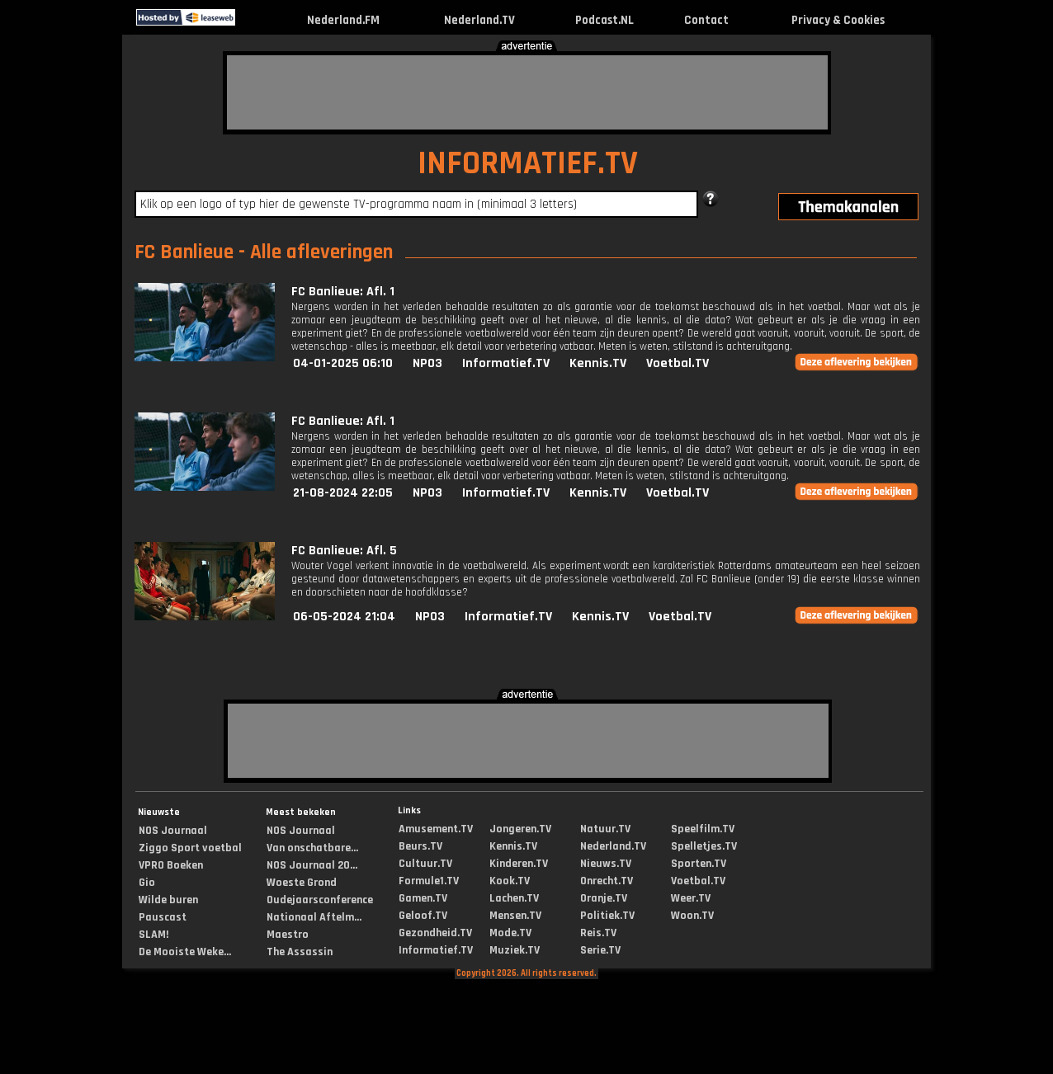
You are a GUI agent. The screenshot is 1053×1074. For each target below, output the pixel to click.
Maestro (288, 934)
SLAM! (153, 934)
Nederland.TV (479, 20)
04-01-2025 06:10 (343, 363)
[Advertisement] (527, 92)
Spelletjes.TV (704, 846)
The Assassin (300, 951)
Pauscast (163, 917)
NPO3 (427, 363)
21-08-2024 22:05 (343, 493)
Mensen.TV (515, 915)
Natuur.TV (605, 829)
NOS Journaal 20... (312, 865)
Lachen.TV (514, 898)
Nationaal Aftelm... (314, 917)
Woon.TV (692, 915)
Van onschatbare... (312, 848)
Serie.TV (600, 950)
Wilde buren (168, 900)
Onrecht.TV (606, 881)
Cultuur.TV (425, 863)
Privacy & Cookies (838, 20)
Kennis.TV (597, 363)
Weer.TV (691, 898)
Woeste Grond (302, 882)
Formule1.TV (429, 881)
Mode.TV (510, 933)
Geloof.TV (423, 915)
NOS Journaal (173, 830)
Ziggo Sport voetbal (190, 848)
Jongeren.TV (520, 829)
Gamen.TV (423, 898)
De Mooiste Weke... (185, 951)
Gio (147, 882)
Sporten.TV (698, 863)
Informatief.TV (506, 363)
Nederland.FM (343, 20)
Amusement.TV (436, 829)
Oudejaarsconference (320, 900)
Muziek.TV (514, 950)
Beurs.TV (420, 846)
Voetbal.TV (677, 363)
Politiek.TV (607, 915)
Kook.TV (509, 881)
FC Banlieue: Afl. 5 (344, 550)
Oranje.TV (603, 898)
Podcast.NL (604, 20)
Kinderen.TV (518, 863)
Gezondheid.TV (435, 933)
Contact (706, 20)
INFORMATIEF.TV (528, 164)
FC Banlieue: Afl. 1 (342, 291)
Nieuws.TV (605, 863)
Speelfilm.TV (702, 829)
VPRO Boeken (171, 865)
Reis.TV (598, 933)
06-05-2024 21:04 (344, 616)
